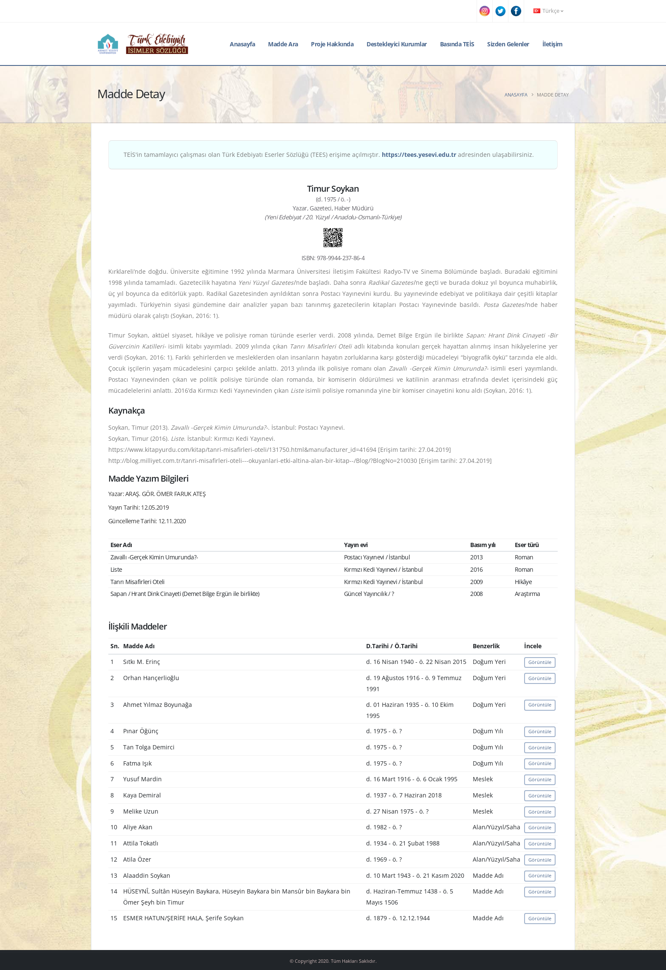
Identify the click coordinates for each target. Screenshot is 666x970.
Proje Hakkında (332, 44)
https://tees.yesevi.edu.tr (419, 154)
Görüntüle (539, 662)
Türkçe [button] (548, 10)
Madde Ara (283, 44)
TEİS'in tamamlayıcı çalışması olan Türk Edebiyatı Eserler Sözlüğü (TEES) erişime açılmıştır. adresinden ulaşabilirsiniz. (329, 154)
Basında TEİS (457, 44)
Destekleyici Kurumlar (397, 44)
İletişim (552, 44)
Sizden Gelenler (508, 44)
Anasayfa (242, 44)
